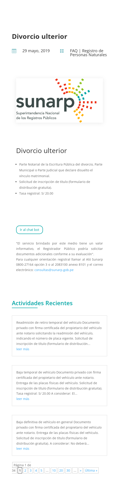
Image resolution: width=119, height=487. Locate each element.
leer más (22, 349)
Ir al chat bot (29, 229)
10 (54, 470)
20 (61, 470)
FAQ (74, 50)
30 (68, 470)
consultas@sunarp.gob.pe (54, 270)
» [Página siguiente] (80, 470)
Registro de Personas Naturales (88, 52)
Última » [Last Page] (91, 470)
